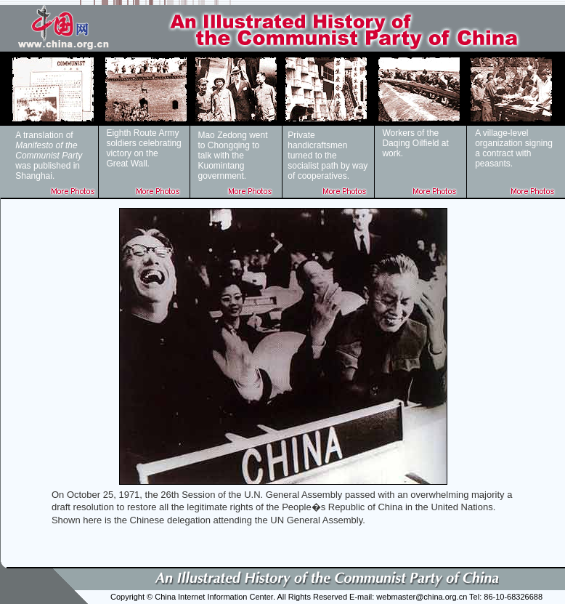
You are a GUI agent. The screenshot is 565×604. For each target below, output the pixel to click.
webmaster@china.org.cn (421, 596)
